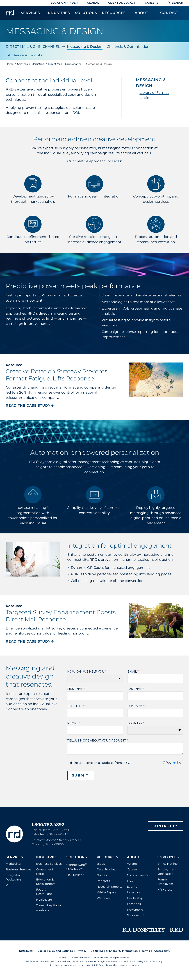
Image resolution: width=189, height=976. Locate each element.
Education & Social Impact (46, 882)
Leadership (135, 898)
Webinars (103, 898)
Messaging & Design (85, 47)
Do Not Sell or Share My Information (114, 950)
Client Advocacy (122, 2)
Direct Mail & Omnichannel (33, 47)
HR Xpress (164, 889)
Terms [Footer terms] (146, 950)
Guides (102, 875)
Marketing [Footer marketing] (13, 863)
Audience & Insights (25, 55)
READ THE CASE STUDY (30, 405)
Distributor (26, 950)
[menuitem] (30, 14)
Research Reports (109, 886)
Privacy (81, 950)
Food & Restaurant (44, 892)
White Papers (106, 892)
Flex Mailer (75, 875)
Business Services (18, 869)
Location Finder (64, 2)
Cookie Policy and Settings (55, 950)
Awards (132, 863)
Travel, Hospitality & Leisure (48, 907)
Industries (47, 857)
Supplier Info (136, 915)
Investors (133, 892)
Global (93, 2)
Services (14, 857)
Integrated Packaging (13, 877)
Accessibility (162, 950)
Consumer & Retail (45, 871)
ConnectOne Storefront (76, 866)
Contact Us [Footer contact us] (165, 826)
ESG (130, 881)
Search (175, 2)
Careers (151, 2)
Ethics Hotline (167, 863)
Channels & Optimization (128, 47)
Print (9, 885)
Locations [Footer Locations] (134, 904)
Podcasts (103, 881)
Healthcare (44, 899)
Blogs (101, 863)
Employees (168, 857)
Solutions (76, 857)
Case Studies (106, 869)
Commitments (137, 875)
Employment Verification (167, 871)
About (133, 857)
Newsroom (135, 909)
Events (132, 886)
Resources (107, 857)
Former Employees (165, 882)
